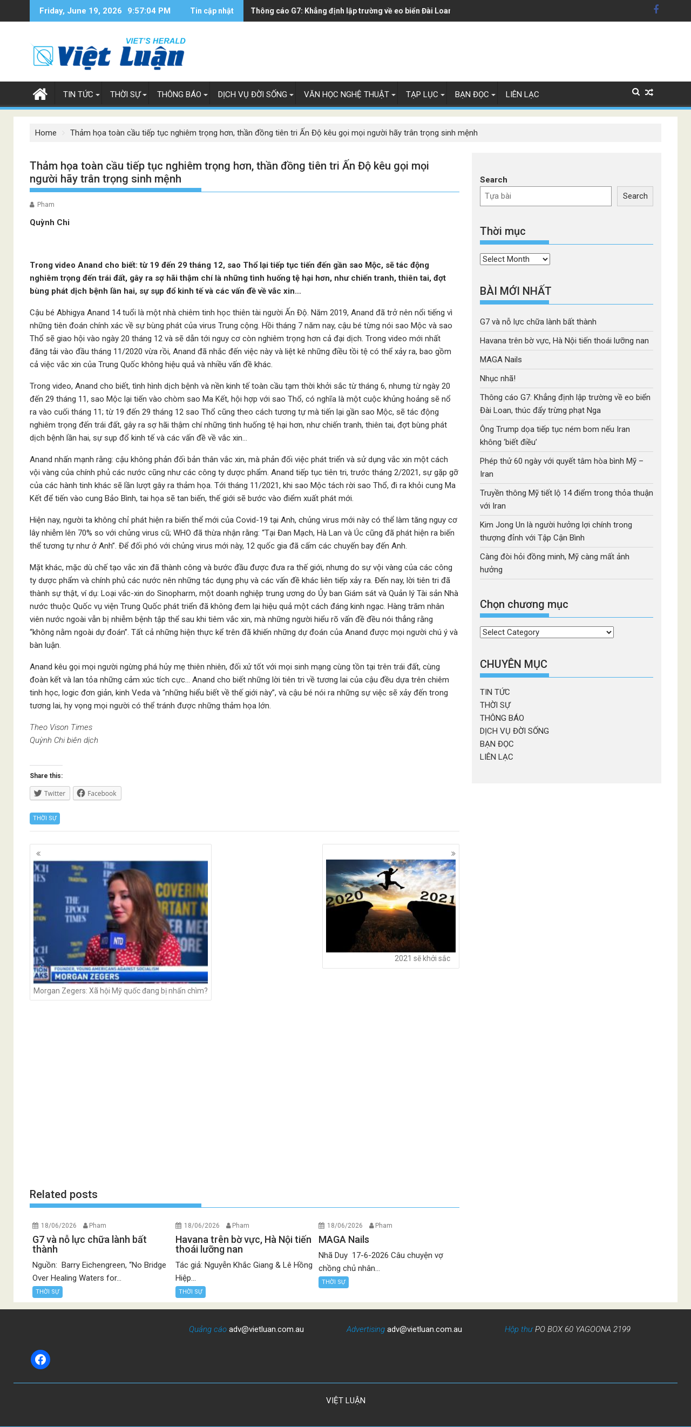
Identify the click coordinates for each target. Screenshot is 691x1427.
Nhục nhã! (498, 378)
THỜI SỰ (125, 94)
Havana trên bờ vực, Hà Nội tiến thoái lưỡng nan (564, 341)
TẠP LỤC (422, 94)
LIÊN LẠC (522, 94)
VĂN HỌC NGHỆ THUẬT (346, 94)
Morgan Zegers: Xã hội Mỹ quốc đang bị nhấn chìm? (120, 927)
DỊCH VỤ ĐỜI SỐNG (252, 94)
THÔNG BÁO (179, 94)
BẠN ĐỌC (472, 94)
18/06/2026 (59, 1225)
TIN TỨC (78, 94)
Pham (46, 204)
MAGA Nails (501, 359)
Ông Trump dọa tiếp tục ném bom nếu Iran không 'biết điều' (354, 10)
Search (493, 180)
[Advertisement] (244, 1093)
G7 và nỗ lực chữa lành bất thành (538, 322)
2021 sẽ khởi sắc (391, 911)
